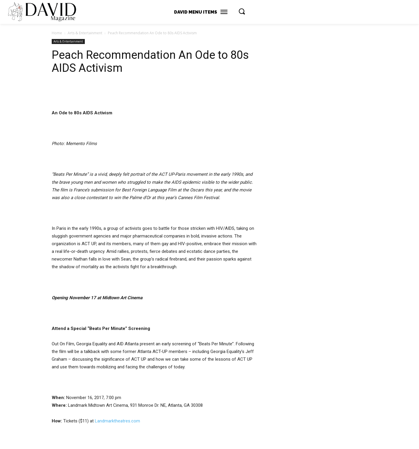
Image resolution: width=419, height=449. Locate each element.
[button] (241, 11)
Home (57, 32)
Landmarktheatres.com (117, 421)
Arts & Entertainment (85, 32)
